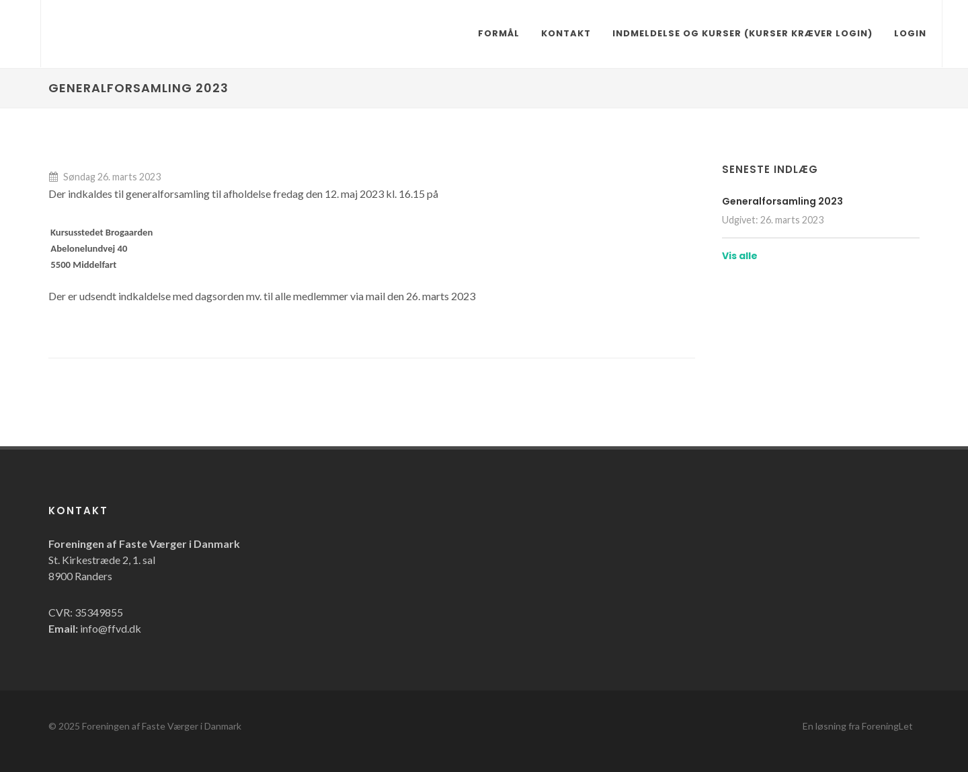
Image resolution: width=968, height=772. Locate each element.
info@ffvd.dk (110, 628)
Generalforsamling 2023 (782, 201)
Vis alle (740, 255)
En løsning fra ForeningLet (858, 726)
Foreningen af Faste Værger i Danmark (161, 726)
